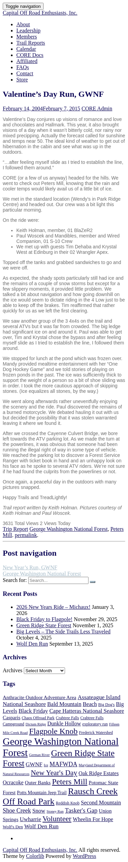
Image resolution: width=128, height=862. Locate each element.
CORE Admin (97, 108)
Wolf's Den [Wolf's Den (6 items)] (13, 826)
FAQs (22, 67)
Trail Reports (30, 43)
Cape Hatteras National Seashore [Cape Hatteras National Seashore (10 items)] (86, 711)
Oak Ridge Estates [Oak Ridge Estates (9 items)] (99, 773)
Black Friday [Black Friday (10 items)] (33, 711)
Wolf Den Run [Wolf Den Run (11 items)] (41, 826)
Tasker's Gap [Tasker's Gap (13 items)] (81, 810)
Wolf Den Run (32, 644)
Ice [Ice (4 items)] (46, 765)
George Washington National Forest (69, 529)
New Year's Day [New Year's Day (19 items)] (54, 773)
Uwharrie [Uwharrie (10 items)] (30, 819)
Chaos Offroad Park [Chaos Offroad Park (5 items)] (38, 717)
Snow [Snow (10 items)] (38, 810)
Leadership (28, 30)
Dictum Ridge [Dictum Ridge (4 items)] (36, 724)
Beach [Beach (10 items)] (90, 704)
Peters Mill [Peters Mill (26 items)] (69, 781)
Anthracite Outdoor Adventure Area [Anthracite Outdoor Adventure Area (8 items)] (39, 697)
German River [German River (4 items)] (39, 755)
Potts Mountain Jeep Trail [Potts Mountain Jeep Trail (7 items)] (42, 792)
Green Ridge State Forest (43, 625)
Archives (12, 670)
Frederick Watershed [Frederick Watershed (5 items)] (96, 732)
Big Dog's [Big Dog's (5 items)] (106, 704)
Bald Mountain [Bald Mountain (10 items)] (64, 704)
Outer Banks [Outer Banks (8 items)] (38, 782)
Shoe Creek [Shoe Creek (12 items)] (17, 810)
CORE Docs (30, 55)
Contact (24, 73)
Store (22, 79)
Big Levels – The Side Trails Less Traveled (63, 631)
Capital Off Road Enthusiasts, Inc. (40, 13)
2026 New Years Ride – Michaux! (53, 607)
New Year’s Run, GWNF (30, 567)
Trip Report (15, 529)
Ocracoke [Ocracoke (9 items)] (13, 782)
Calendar (26, 49)
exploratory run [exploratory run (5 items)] (95, 724)
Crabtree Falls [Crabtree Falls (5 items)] (67, 717)
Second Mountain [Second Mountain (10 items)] (101, 802)
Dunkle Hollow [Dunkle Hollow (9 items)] (64, 723)
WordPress (84, 856)
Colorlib (35, 856)
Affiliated (26, 61)
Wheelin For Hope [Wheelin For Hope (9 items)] (93, 819)
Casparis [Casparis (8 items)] (11, 717)
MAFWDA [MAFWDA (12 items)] (63, 764)
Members (26, 37)
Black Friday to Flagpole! (44, 619)
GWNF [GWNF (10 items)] (34, 764)
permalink (26, 535)
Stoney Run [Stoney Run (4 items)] (55, 811)
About (23, 24)
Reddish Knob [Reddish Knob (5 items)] (67, 803)
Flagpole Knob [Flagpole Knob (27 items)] (53, 731)
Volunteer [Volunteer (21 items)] (57, 818)
